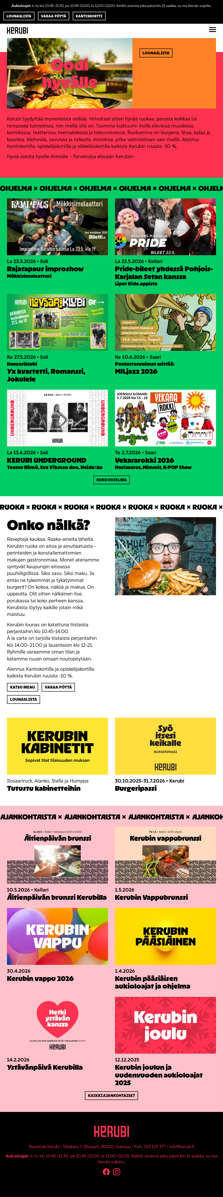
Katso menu (22, 687)
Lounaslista (19, 16)
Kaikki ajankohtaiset (111, 1095)
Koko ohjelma (111, 480)
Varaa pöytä (53, 16)
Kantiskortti (89, 16)
